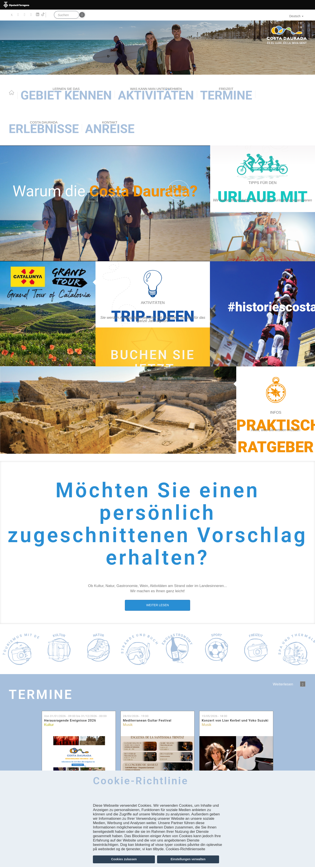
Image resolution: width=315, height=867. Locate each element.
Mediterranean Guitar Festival (147, 720)
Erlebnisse (44, 128)
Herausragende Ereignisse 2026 (70, 720)
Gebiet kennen (66, 95)
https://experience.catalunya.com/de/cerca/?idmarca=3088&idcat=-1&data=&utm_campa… (153, 346)
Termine (226, 95)
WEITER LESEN (157, 605)
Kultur (49, 725)
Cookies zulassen (124, 859)
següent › (302, 684)
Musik (127, 725)
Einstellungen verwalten (188, 859)
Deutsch (296, 16)
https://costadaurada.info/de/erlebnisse (153, 313)
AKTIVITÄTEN (156, 95)
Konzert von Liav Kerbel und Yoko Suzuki (235, 720)
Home (11, 92)
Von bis (75, 716)
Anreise (110, 128)
